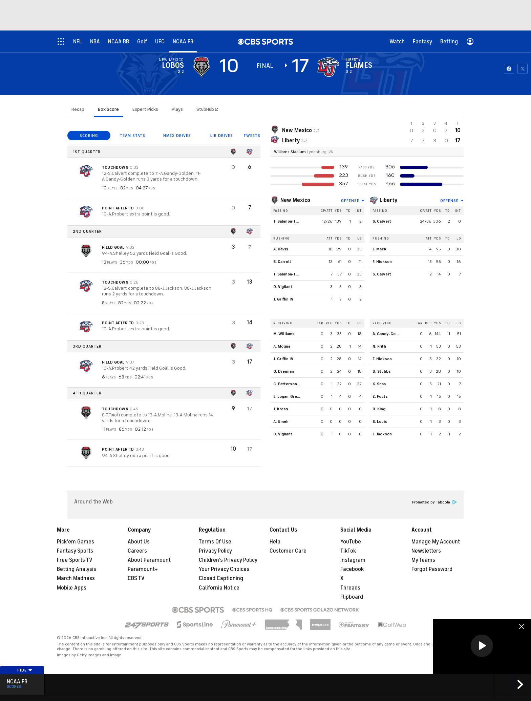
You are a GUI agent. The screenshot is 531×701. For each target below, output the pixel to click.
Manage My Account (435, 541)
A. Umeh (281, 421)
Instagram (352, 560)
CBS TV (136, 578)
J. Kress (280, 409)
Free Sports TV (74, 560)
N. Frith (379, 346)
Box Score (108, 109)
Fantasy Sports (75, 551)
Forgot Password (431, 569)
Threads (350, 587)
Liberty (389, 200)
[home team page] (328, 67)
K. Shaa (379, 384)
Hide (25, 670)
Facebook (352, 569)
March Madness (76, 578)
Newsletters (426, 551)
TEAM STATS (132, 135)
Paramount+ (143, 569)
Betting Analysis (76, 569)
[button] (482, 646)
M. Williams (284, 333)
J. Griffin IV (283, 299)
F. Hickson (382, 261)
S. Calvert (382, 221)
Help (275, 541)
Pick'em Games (75, 541)
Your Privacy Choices (224, 569)
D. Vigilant (282, 286)
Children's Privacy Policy (228, 560)
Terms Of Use (215, 541)
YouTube (350, 541)
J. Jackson (382, 434)
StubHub (207, 109)
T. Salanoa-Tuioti (288, 221)
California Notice (219, 587)
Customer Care (288, 551)
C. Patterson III (287, 384)
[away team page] (201, 67)
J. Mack (379, 249)
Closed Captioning (221, 578)
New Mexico (295, 200)
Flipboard (351, 597)
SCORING (89, 135)
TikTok (348, 551)
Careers (137, 551)
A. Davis (280, 249)
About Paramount (149, 560)
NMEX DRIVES (177, 135)
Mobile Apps (71, 587)
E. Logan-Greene (288, 396)
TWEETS (251, 135)
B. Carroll (282, 261)
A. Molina (281, 346)
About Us (139, 541)
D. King (379, 409)
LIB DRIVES (221, 135)
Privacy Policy (215, 551)
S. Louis (380, 421)
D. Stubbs (382, 371)
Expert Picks (145, 109)
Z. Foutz (380, 396)
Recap (77, 109)
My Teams (423, 560)
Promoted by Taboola (434, 502)
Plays (177, 109)
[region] (482, 646)
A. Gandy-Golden (388, 333)
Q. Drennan (283, 371)
